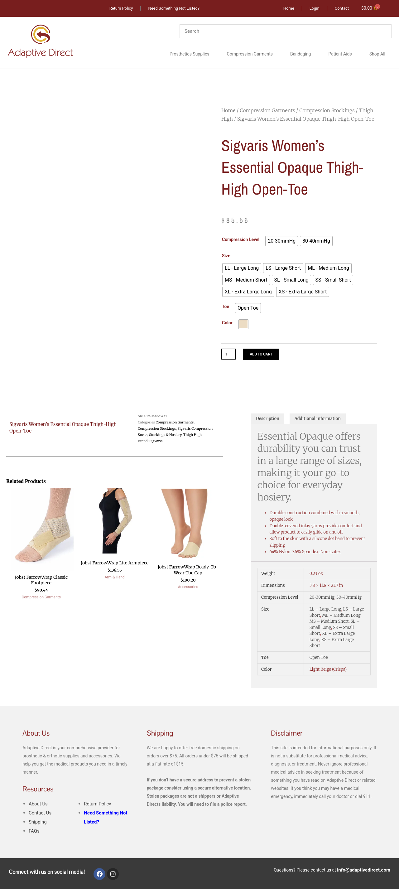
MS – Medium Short (329, 623)
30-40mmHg (349, 599)
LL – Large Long (325, 610)
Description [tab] (268, 420)
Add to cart (263, 354)
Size (226, 256)
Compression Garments (250, 54)
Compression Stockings (327, 111)
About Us (39, 805)
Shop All (377, 54)
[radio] (282, 241)
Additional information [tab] (322, 420)
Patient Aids (340, 54)
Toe (225, 306)
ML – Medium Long (341, 616)
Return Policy (98, 805)
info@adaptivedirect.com (365, 870)
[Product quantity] (229, 354)
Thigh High (192, 435)
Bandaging (300, 54)
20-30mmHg (322, 599)
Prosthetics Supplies (189, 54)
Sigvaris (155, 441)
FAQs (34, 832)
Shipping (38, 823)
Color (227, 323)
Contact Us (41, 814)
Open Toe (319, 659)
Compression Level (240, 239)
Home (228, 111)
